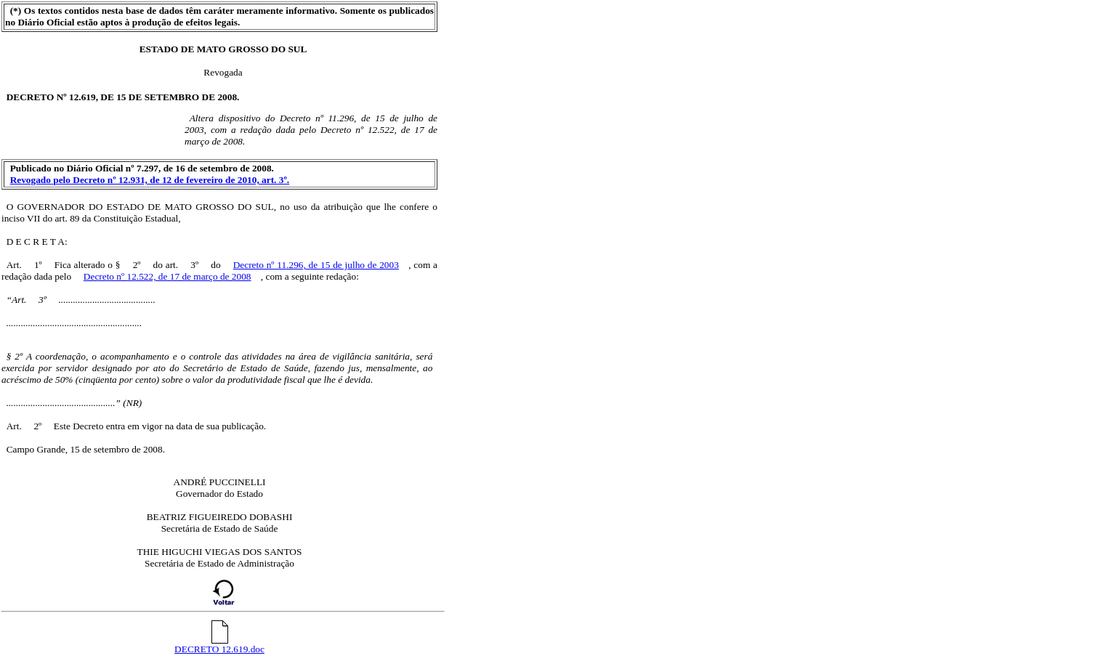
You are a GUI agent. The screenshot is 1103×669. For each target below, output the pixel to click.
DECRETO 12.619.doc (219, 644)
